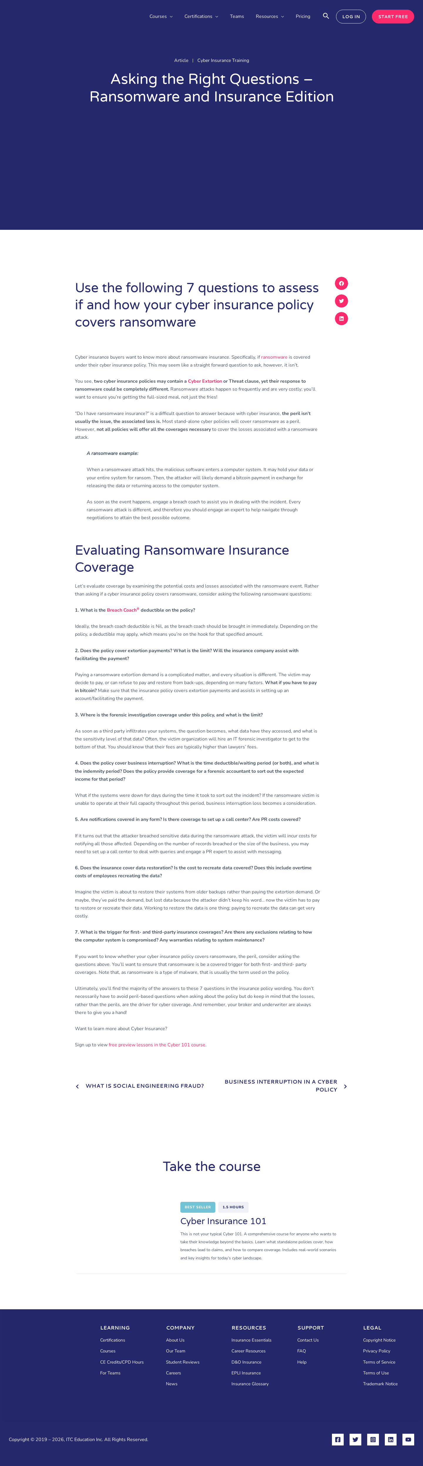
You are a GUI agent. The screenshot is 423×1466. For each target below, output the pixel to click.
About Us (175, 1340)
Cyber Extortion (205, 381)
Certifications (112, 1340)
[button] (170, 16)
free (157, 1045)
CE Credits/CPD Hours (122, 1362)
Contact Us (308, 1340)
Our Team (175, 1351)
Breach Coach (123, 610)
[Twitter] (355, 1439)
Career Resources (248, 1351)
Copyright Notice (379, 1340)
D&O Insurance (246, 1362)
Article (181, 60)
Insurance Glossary (250, 1384)
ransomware (274, 357)
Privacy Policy (376, 1351)
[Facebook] (338, 1439)
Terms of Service (379, 1362)
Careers (173, 1373)
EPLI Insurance (246, 1373)
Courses (107, 1351)
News (171, 1384)
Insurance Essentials (251, 1340)
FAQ (301, 1351)
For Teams (110, 1373)
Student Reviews (182, 1362)
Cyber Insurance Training (223, 60)
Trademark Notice (380, 1384)
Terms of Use (376, 1373)
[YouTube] (408, 1439)
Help (302, 1362)
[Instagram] (373, 1439)
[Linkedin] (391, 1439)
